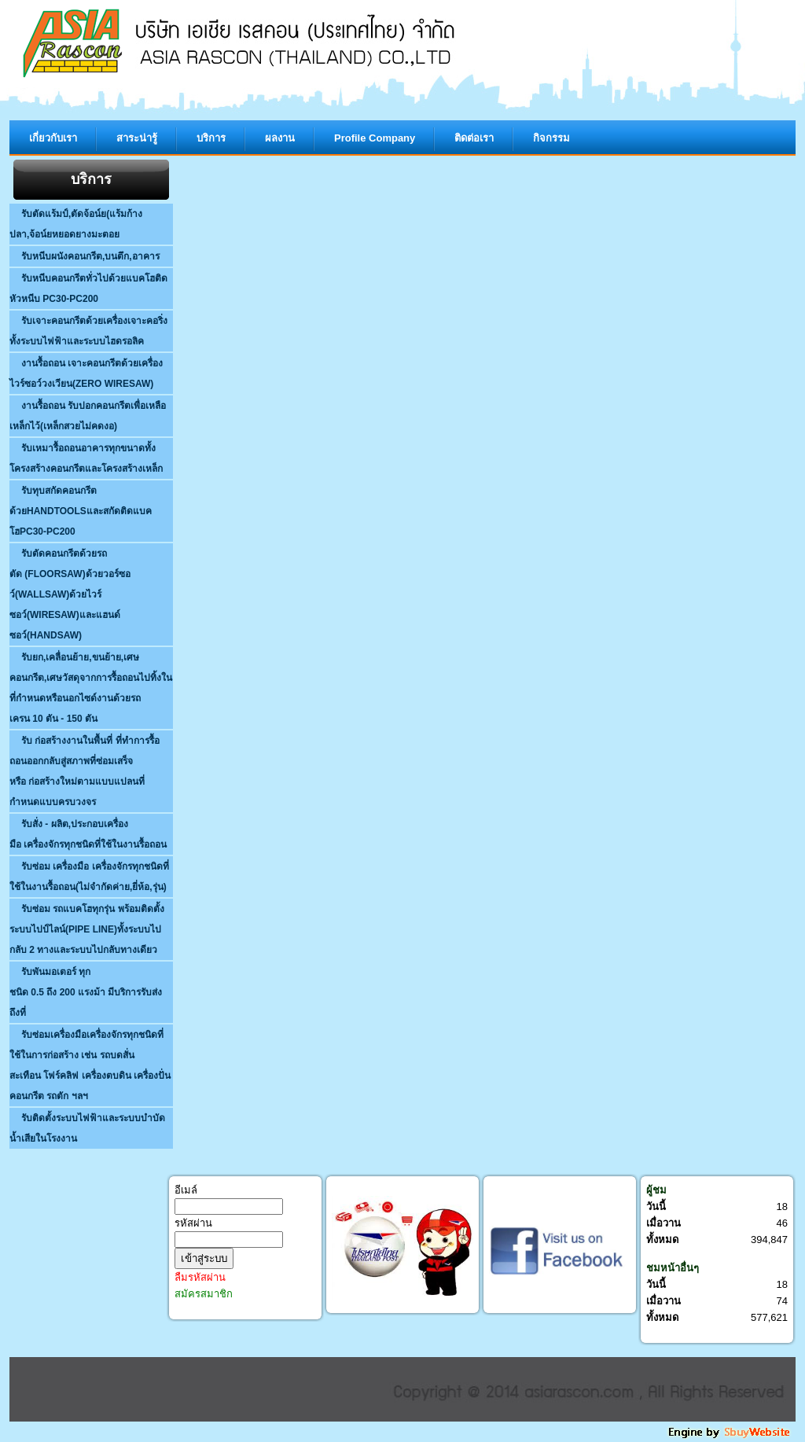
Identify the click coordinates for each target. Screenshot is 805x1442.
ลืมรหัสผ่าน (200, 1277)
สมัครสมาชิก (204, 1294)
